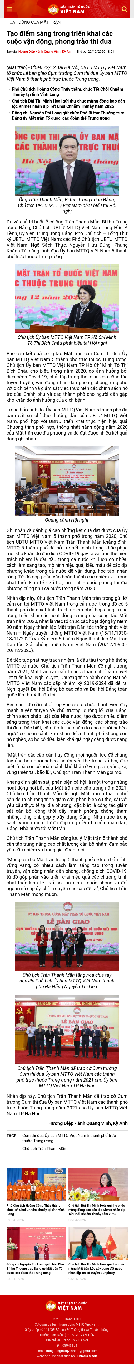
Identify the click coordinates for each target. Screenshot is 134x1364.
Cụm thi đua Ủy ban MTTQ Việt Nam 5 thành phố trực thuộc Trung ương (69, 1138)
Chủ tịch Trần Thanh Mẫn (44, 1148)
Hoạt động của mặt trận (34, 22)
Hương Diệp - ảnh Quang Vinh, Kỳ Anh (45, 51)
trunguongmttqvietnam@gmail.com (72, 1351)
